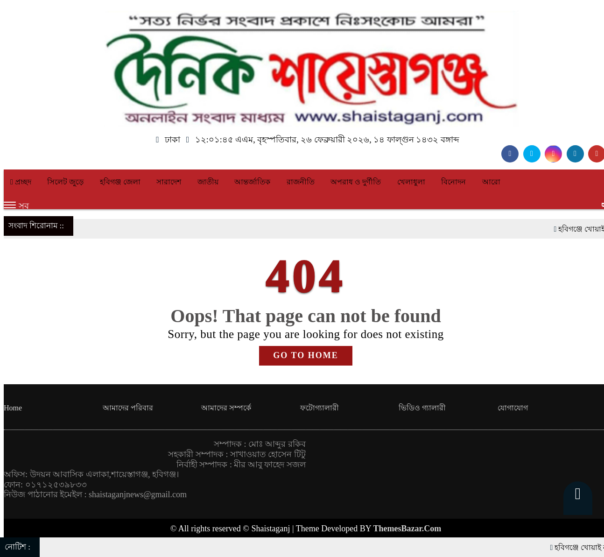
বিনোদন (453, 182)
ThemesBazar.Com (407, 528)
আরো (491, 182)
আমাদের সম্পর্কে (226, 408)
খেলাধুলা (411, 182)
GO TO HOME (305, 355)
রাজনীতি (301, 182)
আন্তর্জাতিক (252, 182)
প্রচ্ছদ (20, 182)
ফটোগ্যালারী (319, 408)
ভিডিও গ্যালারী (422, 408)
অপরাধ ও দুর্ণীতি (355, 182)
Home (13, 408)
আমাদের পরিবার (128, 408)
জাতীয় (207, 182)
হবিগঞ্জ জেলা (120, 182)
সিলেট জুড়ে (65, 182)
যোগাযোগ (513, 408)
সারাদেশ (168, 182)
